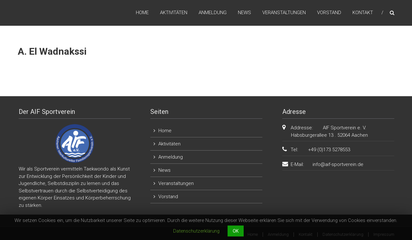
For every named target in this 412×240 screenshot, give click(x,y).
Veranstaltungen (284, 12)
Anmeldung (213, 12)
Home (142, 12)
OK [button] (236, 231)
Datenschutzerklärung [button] (196, 231)
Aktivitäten (173, 12)
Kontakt (362, 12)
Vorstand (329, 12)
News (244, 12)
